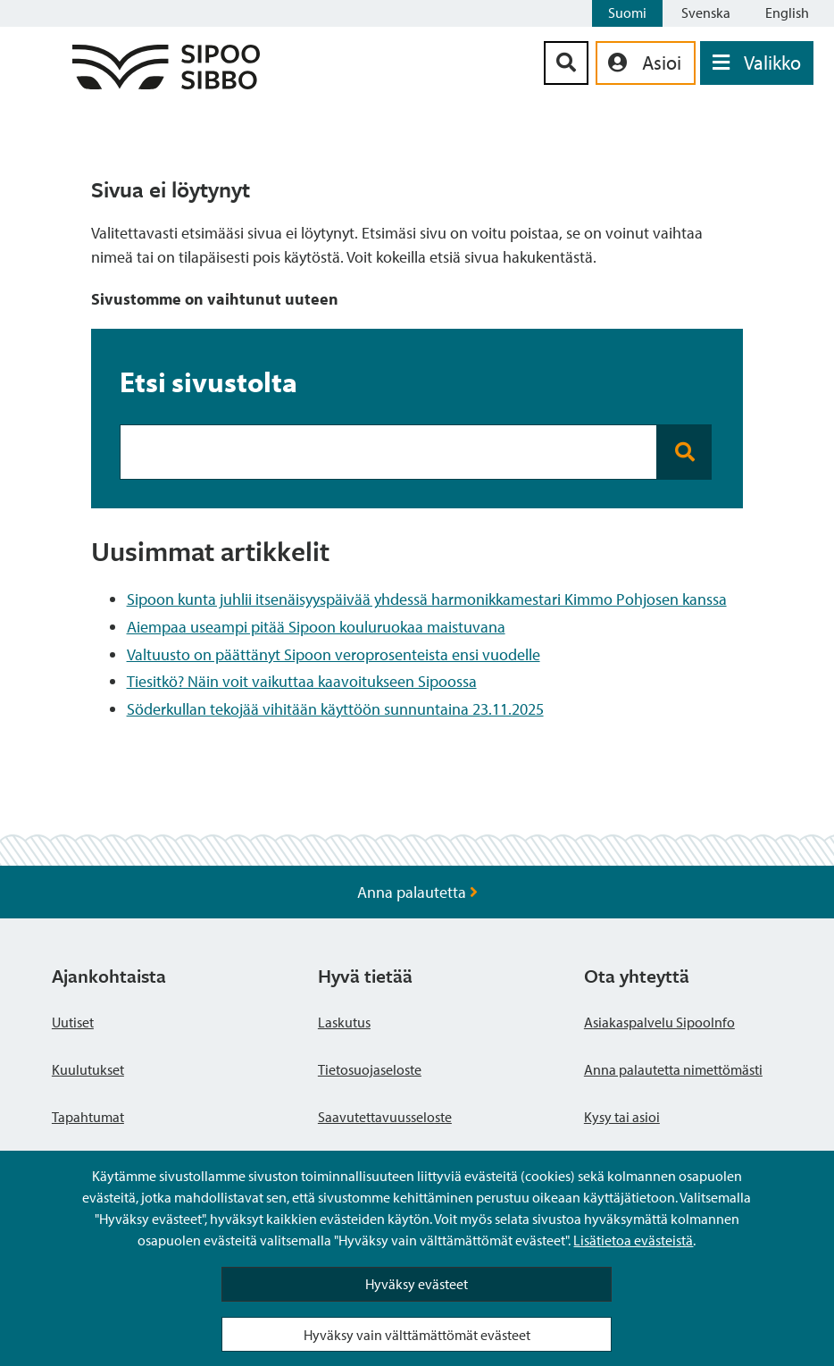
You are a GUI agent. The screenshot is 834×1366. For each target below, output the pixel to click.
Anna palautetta (417, 892)
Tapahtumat (88, 1117)
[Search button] (684, 452)
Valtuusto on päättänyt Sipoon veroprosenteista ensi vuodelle (333, 654)
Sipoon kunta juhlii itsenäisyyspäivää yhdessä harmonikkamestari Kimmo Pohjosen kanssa (427, 599)
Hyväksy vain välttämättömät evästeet (417, 1335)
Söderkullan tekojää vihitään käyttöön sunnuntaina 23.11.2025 (335, 709)
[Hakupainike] (566, 63)
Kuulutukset (88, 1069)
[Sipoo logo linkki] (166, 83)
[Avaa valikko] (756, 63)
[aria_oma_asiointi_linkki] (646, 63)
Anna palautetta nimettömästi (673, 1069)
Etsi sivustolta (208, 381)
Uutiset (73, 1022)
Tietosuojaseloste (369, 1069)
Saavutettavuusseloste (385, 1117)
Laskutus (344, 1022)
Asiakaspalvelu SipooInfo (659, 1022)
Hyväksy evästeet (416, 1284)
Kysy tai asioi (622, 1117)
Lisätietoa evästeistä (633, 1240)
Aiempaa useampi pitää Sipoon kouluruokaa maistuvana (316, 626)
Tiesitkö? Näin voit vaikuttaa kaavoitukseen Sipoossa (302, 681)
